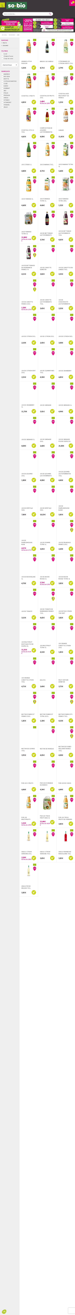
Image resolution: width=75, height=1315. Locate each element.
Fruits (5, 42)
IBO (5, 90)
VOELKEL (7, 105)
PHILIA (6, 93)
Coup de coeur (8, 58)
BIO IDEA (7, 76)
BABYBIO (7, 74)
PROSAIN (7, 95)
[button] (4, 1311)
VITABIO (7, 100)
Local (5, 54)
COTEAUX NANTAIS (10, 81)
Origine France (8, 56)
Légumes (5, 45)
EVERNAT (7, 88)
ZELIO (6, 107)
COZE (6, 83)
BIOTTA (6, 79)
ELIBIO (6, 86)
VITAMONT (7, 102)
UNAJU (6, 97)
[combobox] (27, 14)
